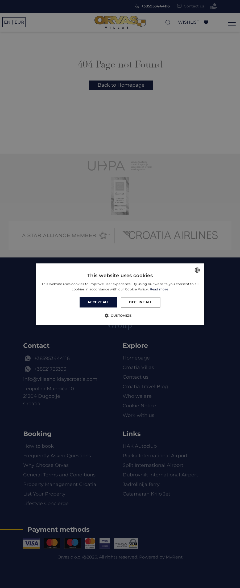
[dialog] (120, 294)
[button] (120, 315)
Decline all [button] (140, 302)
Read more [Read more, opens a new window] (159, 289)
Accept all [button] (98, 302)
